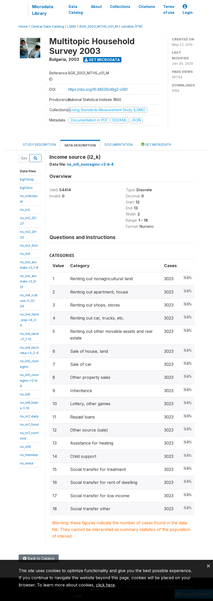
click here (105, 584)
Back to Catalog (38, 558)
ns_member (29, 455)
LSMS (71, 26)
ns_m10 (25, 447)
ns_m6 (25, 394)
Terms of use (168, 9)
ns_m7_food (29, 424)
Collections (120, 7)
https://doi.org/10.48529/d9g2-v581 (98, 89)
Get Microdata (102, 60)
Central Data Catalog (47, 26)
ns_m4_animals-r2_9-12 (28, 281)
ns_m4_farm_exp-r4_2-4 (29, 319)
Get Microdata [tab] (156, 144)
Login (188, 9)
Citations (147, 7)
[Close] (208, 565)
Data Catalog (76, 9)
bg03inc (26, 188)
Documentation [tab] (119, 144)
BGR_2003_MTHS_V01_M (98, 26)
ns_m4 (25, 254)
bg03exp (27, 179)
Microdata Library (42, 10)
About (96, 7)
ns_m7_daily (29, 416)
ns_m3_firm (29, 245)
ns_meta (26, 463)
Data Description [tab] (80, 145)
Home (23, 26)
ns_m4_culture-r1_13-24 (28, 300)
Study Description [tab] (39, 144)
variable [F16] (131, 26)
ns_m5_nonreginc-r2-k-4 (29, 380)
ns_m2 (25, 210)
